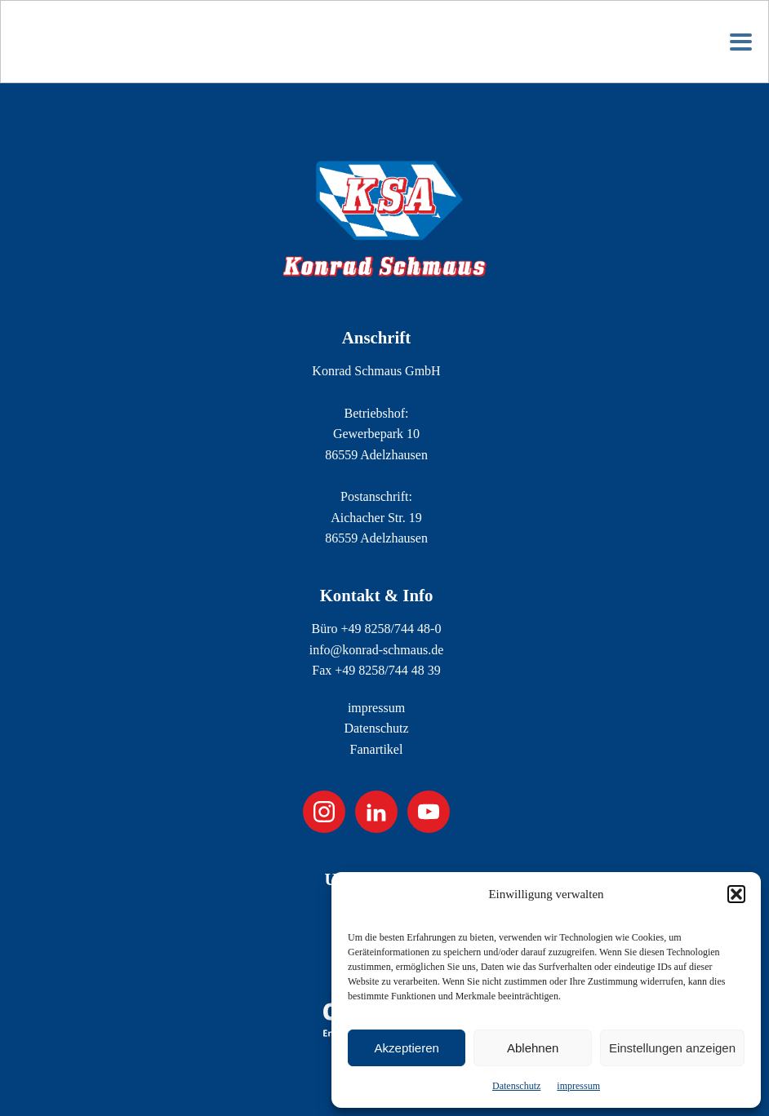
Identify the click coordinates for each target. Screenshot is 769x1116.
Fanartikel (376, 749)
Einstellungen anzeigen (672, 1048)
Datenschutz (516, 1086)
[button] (736, 894)
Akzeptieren (407, 1048)
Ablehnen (532, 1048)
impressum (578, 1086)
